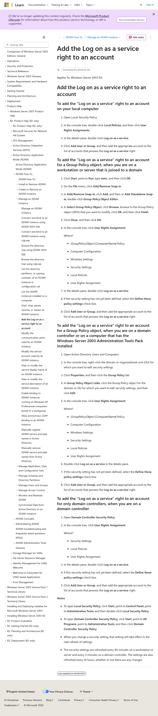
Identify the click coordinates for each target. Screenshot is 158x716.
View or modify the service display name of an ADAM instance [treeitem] (34, 370)
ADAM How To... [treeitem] (27, 179)
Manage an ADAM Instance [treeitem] (31, 210)
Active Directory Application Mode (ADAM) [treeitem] (31, 167)
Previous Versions (32, 700)
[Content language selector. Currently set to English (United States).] (20, 692)
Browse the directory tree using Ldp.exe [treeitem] (32, 262)
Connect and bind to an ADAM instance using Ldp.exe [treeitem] (34, 236)
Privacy (78, 700)
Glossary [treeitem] (20, 547)
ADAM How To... (75, 37)
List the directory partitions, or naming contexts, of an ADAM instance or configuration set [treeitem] (33, 277)
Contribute (64, 700)
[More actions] (150, 37)
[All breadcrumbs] (60, 37)
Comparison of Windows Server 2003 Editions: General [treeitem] (27, 54)
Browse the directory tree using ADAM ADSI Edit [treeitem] (34, 250)
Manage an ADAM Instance (102, 37)
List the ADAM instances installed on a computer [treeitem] (34, 296)
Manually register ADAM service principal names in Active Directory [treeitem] (34, 436)
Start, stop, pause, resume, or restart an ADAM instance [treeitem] (32, 310)
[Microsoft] (6, 5)
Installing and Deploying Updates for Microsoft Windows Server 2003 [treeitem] (27, 608)
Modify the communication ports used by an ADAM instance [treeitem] (33, 339)
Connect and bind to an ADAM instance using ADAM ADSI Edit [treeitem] (34, 222)
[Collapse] (44, 37)
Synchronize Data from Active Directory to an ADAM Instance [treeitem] (31, 509)
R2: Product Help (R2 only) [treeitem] (27, 125)
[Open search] (141, 5)
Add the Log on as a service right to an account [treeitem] (32, 324)
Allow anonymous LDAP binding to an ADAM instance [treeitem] (34, 420)
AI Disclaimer (11, 700)
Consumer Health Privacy (103, 700)
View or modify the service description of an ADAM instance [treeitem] (34, 383)
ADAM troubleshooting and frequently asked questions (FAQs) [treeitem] (31, 533)
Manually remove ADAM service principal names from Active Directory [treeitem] (34, 454)
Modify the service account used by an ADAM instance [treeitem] (32, 356)
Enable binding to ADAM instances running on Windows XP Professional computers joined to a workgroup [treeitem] (34, 401)
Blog (48, 700)
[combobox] (26, 45)
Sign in (150, 4)
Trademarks (10, 705)
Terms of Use (131, 700)
